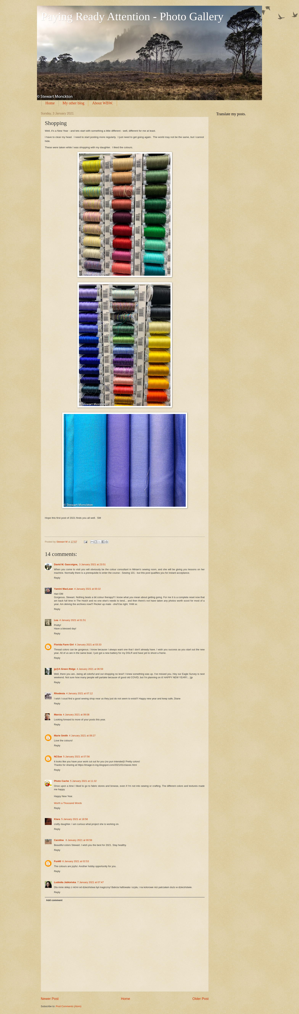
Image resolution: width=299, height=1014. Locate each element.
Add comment (54, 900)
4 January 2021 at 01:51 (72, 620)
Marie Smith (61, 735)
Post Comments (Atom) (68, 1006)
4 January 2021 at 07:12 (79, 693)
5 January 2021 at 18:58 (74, 819)
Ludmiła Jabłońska (65, 882)
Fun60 (57, 861)
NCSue (58, 756)
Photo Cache (61, 781)
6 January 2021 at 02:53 (75, 861)
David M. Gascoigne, (66, 564)
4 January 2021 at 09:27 (82, 735)
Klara (57, 819)
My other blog (73, 103)
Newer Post (50, 999)
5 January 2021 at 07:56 (76, 756)
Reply (57, 577)
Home (50, 103)
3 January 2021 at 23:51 (92, 564)
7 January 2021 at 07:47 (90, 882)
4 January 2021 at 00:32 (87, 588)
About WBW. (102, 103)
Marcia (58, 714)
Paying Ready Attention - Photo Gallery (132, 16)
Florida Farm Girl (64, 644)
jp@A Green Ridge (65, 669)
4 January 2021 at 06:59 (90, 669)
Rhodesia (59, 693)
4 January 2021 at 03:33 (88, 644)
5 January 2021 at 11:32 (83, 781)
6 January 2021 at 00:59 (79, 840)
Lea (56, 620)
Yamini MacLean (63, 588)
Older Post (200, 999)
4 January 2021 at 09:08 (76, 714)
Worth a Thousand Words (68, 803)
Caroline (59, 840)
